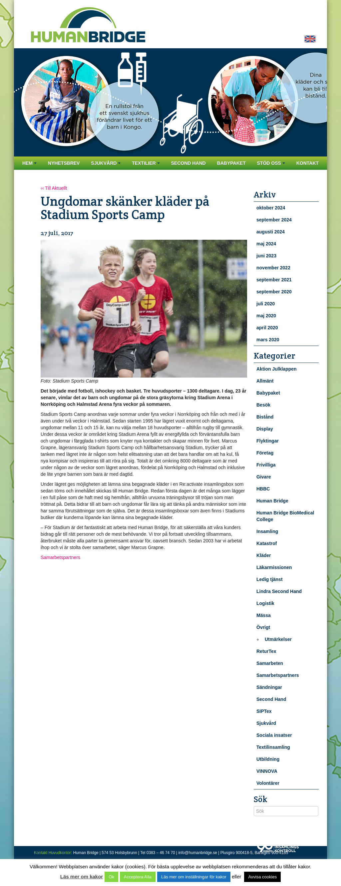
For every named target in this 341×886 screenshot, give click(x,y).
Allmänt (264, 381)
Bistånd (264, 417)
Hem (29, 163)
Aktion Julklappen (276, 369)
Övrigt (263, 627)
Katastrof (266, 543)
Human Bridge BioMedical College (285, 516)
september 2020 (274, 291)
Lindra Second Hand (279, 591)
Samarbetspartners (60, 557)
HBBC (263, 488)
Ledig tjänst (269, 579)
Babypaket (231, 163)
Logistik (265, 603)
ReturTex (266, 651)
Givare (263, 476)
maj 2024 (266, 243)
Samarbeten (269, 663)
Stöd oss (271, 163)
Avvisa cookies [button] (262, 876)
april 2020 (267, 327)
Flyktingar (267, 440)
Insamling (267, 531)
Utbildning (267, 759)
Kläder (263, 555)
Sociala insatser (274, 735)
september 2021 (274, 279)
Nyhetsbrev (64, 163)
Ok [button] (111, 876)
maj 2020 (266, 315)
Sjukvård (106, 163)
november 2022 (273, 267)
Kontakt (307, 163)
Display (264, 429)
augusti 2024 (270, 231)
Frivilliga (266, 464)
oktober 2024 (270, 207)
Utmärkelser (278, 639)
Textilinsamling (273, 747)
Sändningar (269, 687)
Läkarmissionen (274, 567)
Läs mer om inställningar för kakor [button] (193, 876)
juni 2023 (266, 255)
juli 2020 (265, 303)
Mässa (263, 615)
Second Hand (188, 163)
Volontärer (267, 783)
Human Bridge (272, 500)
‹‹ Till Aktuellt (54, 188)
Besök (263, 405)
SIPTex (264, 711)
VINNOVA (266, 771)
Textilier (146, 163)
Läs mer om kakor (81, 876)
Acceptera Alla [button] (138, 876)
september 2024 (274, 219)
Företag (264, 452)
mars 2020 (267, 339)
